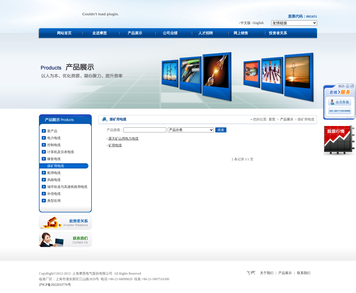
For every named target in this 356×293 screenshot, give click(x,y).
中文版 (246, 23)
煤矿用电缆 (55, 166)
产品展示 (135, 33)
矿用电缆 (115, 145)
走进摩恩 (99, 33)
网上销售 (241, 33)
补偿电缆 (54, 194)
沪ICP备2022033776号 (55, 285)
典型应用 (54, 201)
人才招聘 (205, 33)
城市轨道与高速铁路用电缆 (67, 187)
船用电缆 (54, 173)
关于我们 (266, 273)
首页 (272, 119)
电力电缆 (54, 138)
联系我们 (303, 273)
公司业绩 (170, 33)
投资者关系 (278, 33)
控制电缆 (54, 145)
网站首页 (64, 33)
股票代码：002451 (302, 16)
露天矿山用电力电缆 (123, 139)
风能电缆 (54, 180)
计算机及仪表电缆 (60, 152)
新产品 (52, 131)
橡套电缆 (54, 159)
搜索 (220, 130)
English (258, 23)
